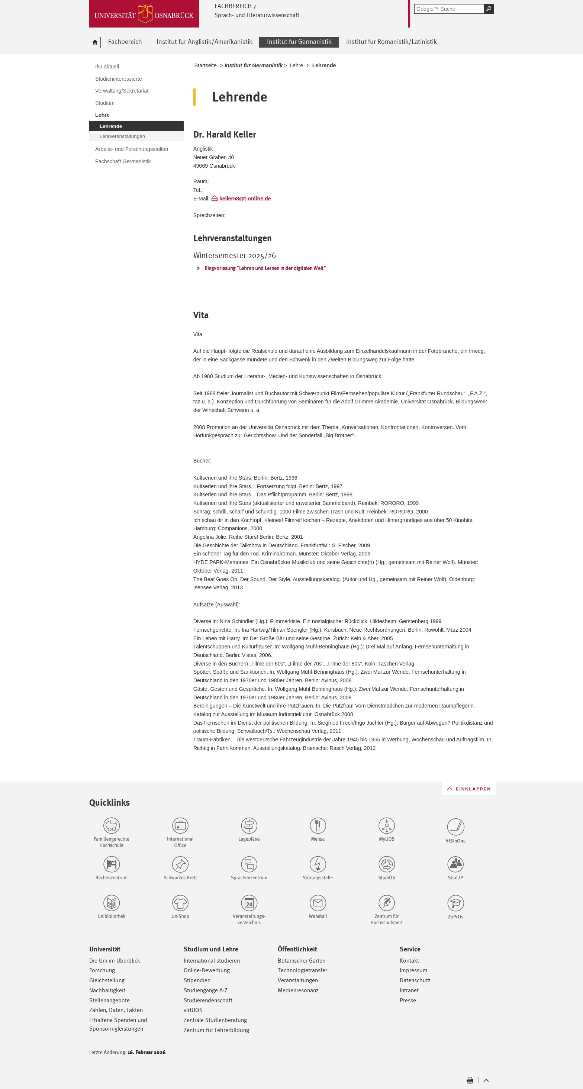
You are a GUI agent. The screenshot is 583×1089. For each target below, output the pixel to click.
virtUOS (193, 1010)
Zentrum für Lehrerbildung (216, 1030)
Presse (408, 1000)
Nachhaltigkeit (107, 990)
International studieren (212, 960)
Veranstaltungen (298, 980)
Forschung (102, 970)
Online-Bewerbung (207, 970)
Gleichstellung (107, 980)
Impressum (414, 970)
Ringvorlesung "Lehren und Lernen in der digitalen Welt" (265, 268)
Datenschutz (415, 980)
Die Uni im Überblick (114, 960)
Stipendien (197, 980)
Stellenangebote (109, 1000)
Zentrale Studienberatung (215, 1020)
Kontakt (409, 960)
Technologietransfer (302, 970)
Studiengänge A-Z (206, 990)
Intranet (409, 990)
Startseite (205, 65)
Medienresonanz (298, 990)
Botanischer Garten (301, 960)
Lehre (296, 65)
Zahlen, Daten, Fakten (116, 1010)
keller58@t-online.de (245, 199)
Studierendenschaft (208, 1000)
